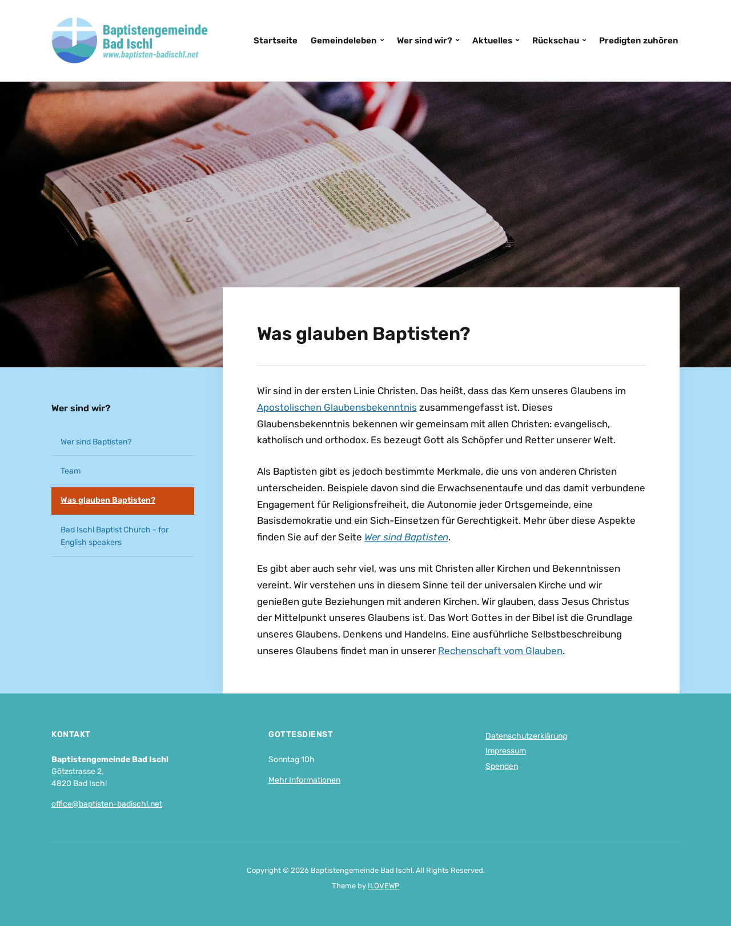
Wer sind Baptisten (406, 537)
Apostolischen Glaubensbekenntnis (337, 407)
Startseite (276, 40)
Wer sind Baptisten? (96, 442)
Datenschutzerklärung (526, 736)
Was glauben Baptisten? (108, 500)
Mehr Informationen (304, 780)
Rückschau (555, 40)
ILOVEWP (383, 885)
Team (71, 471)
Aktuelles (492, 40)
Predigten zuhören (638, 40)
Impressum (505, 751)
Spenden (501, 766)
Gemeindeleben (344, 40)
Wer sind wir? (424, 40)
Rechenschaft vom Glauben (500, 650)
